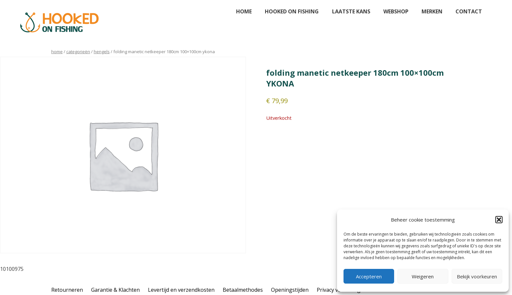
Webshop (395, 11)
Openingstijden (290, 289)
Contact (469, 11)
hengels (102, 51)
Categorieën (78, 51)
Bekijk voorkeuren (477, 276)
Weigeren (423, 276)
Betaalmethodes (243, 289)
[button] (499, 219)
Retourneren (67, 289)
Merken (432, 11)
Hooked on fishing (292, 11)
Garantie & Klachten (115, 289)
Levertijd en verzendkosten (181, 289)
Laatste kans (351, 11)
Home (244, 11)
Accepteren (369, 276)
